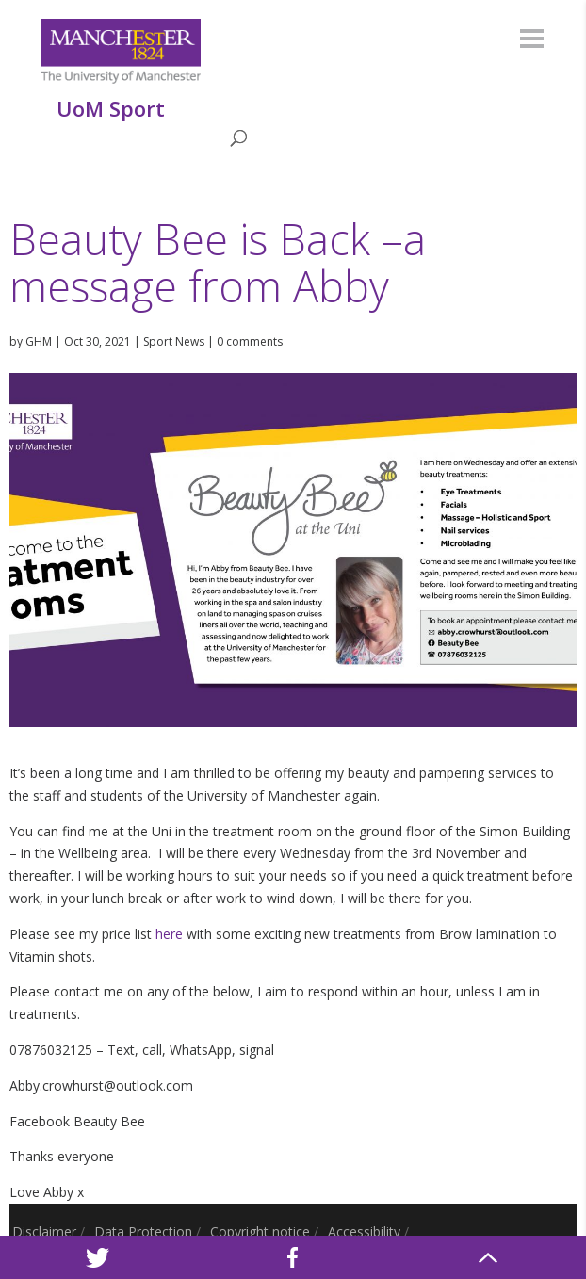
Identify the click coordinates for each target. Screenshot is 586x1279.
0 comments (250, 341)
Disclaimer (44, 1231)
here (169, 934)
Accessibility (364, 1231)
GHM (38, 341)
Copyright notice (260, 1231)
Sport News (173, 341)
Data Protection (143, 1231)
